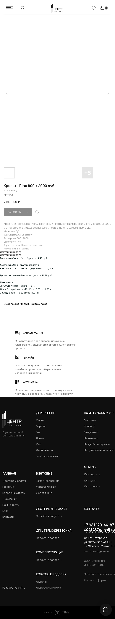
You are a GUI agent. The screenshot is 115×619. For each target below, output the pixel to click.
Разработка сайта (13, 587)
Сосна (40, 420)
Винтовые (90, 420)
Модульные (91, 432)
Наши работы (10, 505)
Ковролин (42, 581)
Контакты (8, 517)
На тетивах (91, 438)
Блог (5, 510)
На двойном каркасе (97, 444)
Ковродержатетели (48, 587)
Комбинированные (47, 456)
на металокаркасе (99, 413)
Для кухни (90, 480)
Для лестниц (92, 474)
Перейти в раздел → (49, 516)
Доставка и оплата (14, 481)
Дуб (38, 444)
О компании (9, 499)
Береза (41, 426)
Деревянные (45, 413)
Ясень (40, 438)
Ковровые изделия (51, 574)
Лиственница (44, 450)
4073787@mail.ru (99, 529)
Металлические (46, 487)
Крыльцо (89, 426)
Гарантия (8, 487)
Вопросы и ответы (13, 493)
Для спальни (92, 486)
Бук (38, 432)
